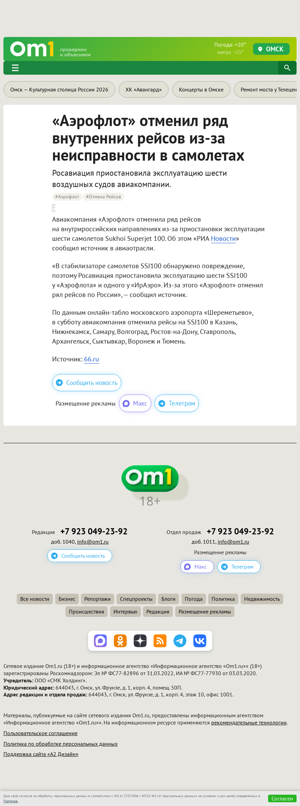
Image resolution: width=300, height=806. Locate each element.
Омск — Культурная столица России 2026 (59, 89)
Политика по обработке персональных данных (60, 743)
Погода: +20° (230, 48)
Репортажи (97, 598)
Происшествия (86, 611)
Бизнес (67, 598)
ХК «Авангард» (143, 89)
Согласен (282, 798)
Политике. (10, 801)
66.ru (91, 359)
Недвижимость (262, 598)
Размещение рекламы (205, 611)
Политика (223, 598)
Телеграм (176, 403)
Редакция (157, 611)
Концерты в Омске (201, 89)
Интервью (125, 611)
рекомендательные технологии (249, 722)
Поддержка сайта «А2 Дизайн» (41, 754)
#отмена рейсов (103, 197)
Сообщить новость (87, 383)
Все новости (34, 598)
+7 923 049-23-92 (94, 531)
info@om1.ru (93, 541)
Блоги (168, 598)
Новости (223, 238)
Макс (134, 403)
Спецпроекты (136, 598)
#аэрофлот (67, 197)
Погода (194, 598)
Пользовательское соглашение (40, 733)
